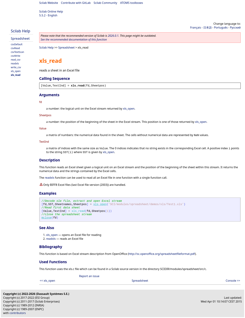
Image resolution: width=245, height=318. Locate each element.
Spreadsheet (20, 38)
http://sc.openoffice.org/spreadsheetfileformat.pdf (162, 254)
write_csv (16, 67)
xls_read (15, 75)
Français (195, 27)
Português (221, 27)
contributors (18, 313)
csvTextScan (17, 52)
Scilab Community (105, 3)
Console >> (233, 281)
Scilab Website (48, 3)
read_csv (15, 59)
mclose (46, 217)
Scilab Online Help (51, 11)
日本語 (207, 27)
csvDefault (16, 44)
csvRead (15, 48)
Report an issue (89, 276)
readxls (15, 63)
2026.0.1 (113, 36)
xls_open (16, 71)
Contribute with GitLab (76, 3)
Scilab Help (20, 30)
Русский (235, 27)
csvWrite (15, 55)
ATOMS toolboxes (131, 3)
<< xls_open (47, 281)
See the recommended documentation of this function (74, 39)
